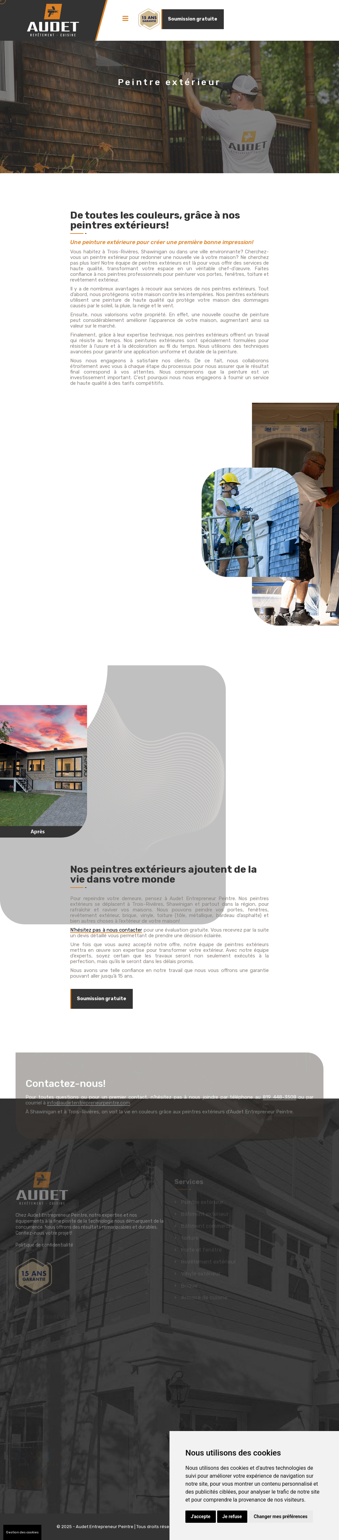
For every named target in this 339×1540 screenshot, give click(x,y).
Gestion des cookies (22, 1532)
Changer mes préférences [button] (281, 1516)
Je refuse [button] (232, 1516)
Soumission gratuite (192, 19)
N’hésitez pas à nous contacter (106, 930)
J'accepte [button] (201, 1516)
